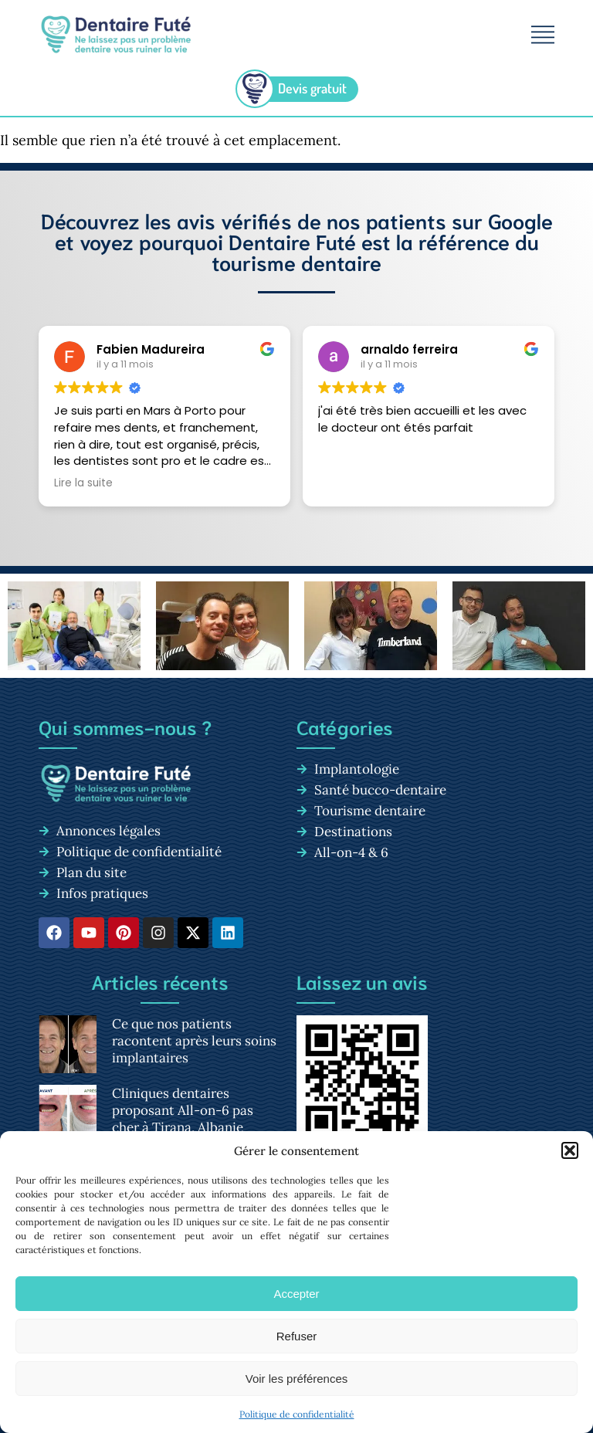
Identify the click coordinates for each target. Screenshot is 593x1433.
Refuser (296, 1336)
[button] (570, 1150)
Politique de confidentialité (296, 1414)
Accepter (296, 1293)
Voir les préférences (297, 1378)
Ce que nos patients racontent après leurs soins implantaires (194, 1040)
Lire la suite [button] (83, 483)
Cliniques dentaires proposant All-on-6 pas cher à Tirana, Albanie (182, 1110)
